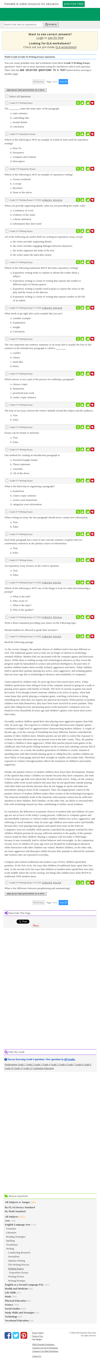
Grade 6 (62, 1064)
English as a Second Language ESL (24, 1284)
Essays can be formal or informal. (22, 432)
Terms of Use (37, 1336)
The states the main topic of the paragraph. (32, 108)
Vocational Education (17, 1320)
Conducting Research (19, 1252)
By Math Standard (15, 1211)
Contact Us (36, 1356)
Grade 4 (46, 1064)
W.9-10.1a (57, 617)
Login (40, 38)
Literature (11, 1232)
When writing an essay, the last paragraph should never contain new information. (46, 517)
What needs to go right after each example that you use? (34, 313)
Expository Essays (18, 1272)
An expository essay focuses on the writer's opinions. (32, 565)
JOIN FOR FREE (73, 4)
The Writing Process (18, 1264)
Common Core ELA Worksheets (45, 1348)
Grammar (11, 1228)
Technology (11, 1316)
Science (9, 1304)
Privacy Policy (38, 1332)
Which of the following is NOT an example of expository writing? (39, 174)
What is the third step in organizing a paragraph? (30, 486)
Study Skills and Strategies (19, 1312)
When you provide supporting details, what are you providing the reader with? (45, 205)
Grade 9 (87, 1064)
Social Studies (12, 1308)
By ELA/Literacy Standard (20, 1207)
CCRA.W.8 (47, 882)
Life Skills (10, 1292)
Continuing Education (43, 1068)
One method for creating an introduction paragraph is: (32, 454)
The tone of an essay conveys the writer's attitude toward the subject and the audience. (49, 410)
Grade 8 (79, 1064)
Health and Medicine (16, 1288)
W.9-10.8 (57, 882)
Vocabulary (12, 1244)
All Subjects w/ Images (17, 1201)
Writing (10, 1248)
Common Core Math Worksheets (45, 1351)
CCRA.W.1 (47, 200)
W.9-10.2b (57, 307)
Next (63, 81)
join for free (55, 38)
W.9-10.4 (57, 582)
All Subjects (11, 1216)
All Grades (69, 1059)
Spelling (10, 1240)
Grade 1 (21, 1064)
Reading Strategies (16, 1236)
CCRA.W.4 (47, 582)
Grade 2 (30, 1064)
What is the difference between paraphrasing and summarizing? (37, 888)
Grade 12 (27, 1068)
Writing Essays (16, 1268)
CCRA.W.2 (47, 307)
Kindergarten (11, 1064)
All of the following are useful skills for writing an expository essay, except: (44, 236)
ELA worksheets (65, 47)
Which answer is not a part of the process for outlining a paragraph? (40, 379)
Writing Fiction (16, 1276)
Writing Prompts (16, 1280)
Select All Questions (18, 96)
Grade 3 (38, 1064)
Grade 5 (54, 1064)
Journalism (13, 1256)
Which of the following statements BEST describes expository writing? (41, 267)
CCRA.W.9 (47, 636)
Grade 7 (71, 1064)
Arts (7, 1220)
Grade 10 (9, 1068)
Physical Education (15, 1300)
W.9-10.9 (57, 636)
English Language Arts (17, 1224)
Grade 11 (18, 1068)
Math (8, 1296)
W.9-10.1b (57, 200)
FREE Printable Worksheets (43, 1344)
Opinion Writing (16, 1260)
